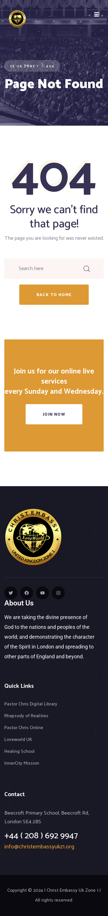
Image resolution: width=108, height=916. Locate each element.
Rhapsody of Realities (26, 716)
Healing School (19, 751)
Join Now (54, 414)
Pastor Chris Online (23, 728)
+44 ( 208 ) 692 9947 (41, 836)
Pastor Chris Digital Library (30, 704)
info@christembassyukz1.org (39, 847)
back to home (54, 295)
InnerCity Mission (21, 763)
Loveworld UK (18, 740)
